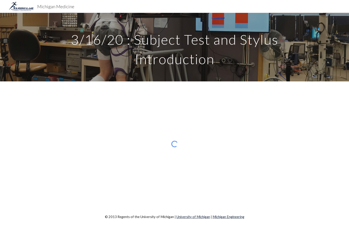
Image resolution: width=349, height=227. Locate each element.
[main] (174, 47)
